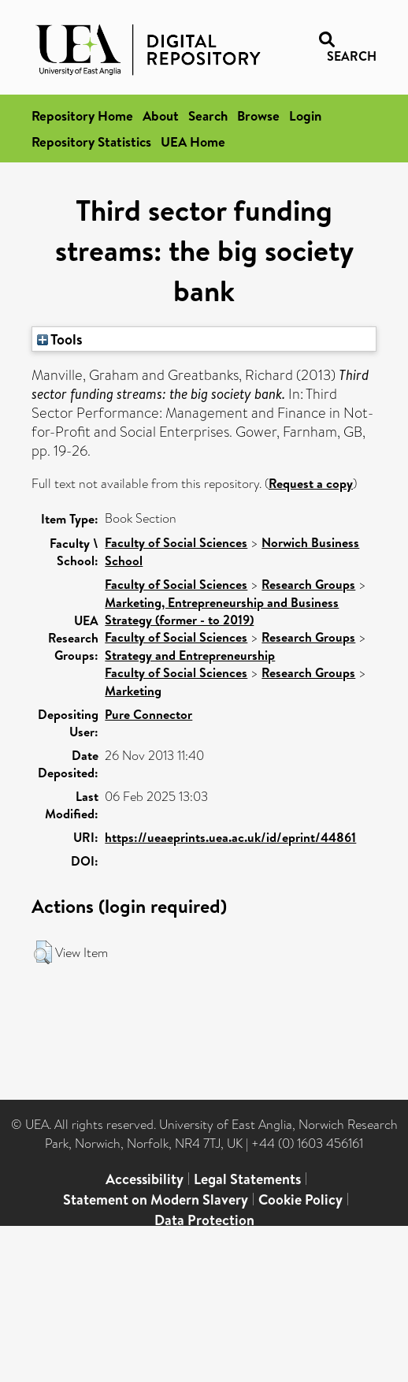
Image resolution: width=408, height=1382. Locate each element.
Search (208, 115)
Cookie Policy (300, 1199)
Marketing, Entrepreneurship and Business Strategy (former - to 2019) (222, 611)
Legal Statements (247, 1179)
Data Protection (204, 1220)
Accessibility (145, 1179)
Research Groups (308, 584)
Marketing (133, 690)
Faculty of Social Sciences (176, 542)
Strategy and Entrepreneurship (190, 655)
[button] (43, 952)
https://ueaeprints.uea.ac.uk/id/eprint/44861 (230, 837)
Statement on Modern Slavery (155, 1199)
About (161, 115)
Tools (60, 339)
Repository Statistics (91, 141)
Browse (258, 115)
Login (305, 115)
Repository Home (82, 115)
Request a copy (311, 483)
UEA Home (193, 141)
